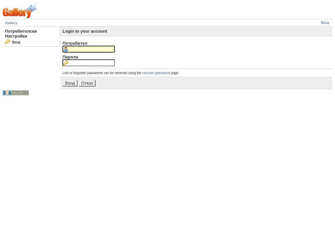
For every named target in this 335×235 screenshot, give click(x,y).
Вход (325, 22)
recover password (156, 73)
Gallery (11, 23)
